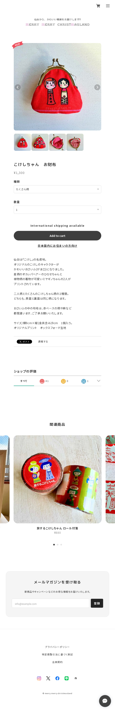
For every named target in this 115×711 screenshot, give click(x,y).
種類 (17, 181)
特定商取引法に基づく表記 (57, 654)
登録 (97, 603)
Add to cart (57, 236)
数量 (17, 202)
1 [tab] (54, 545)
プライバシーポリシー (57, 646)
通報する (43, 341)
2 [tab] (57, 545)
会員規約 (57, 662)
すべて (23, 380)
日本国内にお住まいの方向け (57, 246)
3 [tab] (61, 545)
